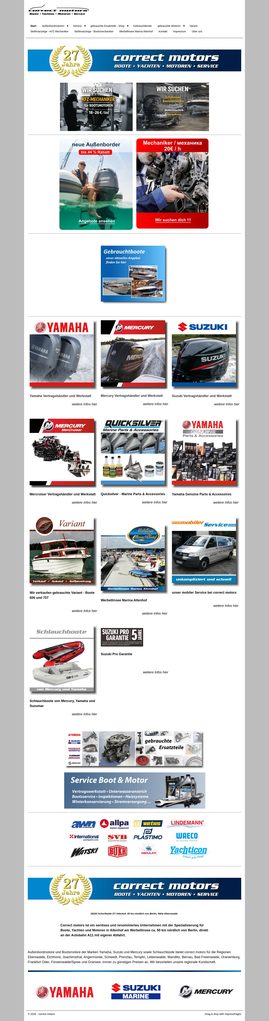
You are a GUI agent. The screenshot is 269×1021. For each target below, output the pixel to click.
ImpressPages (233, 1014)
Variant (193, 25)
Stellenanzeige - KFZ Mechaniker (49, 31)
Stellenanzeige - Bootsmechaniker (93, 31)
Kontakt (163, 31)
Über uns (197, 31)
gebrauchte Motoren (169, 25)
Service (77, 25)
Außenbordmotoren (53, 25)
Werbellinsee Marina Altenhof (136, 31)
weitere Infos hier (84, 404)
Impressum (179, 31)
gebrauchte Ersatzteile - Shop (107, 25)
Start (33, 25)
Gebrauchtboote (142, 25)
